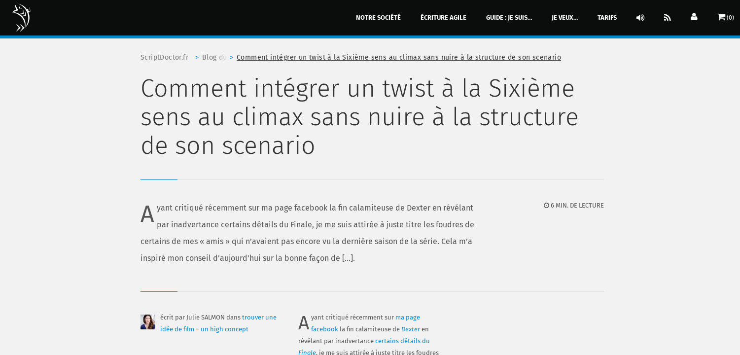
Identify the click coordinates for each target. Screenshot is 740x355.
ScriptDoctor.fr (164, 57)
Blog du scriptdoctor (219, 57)
